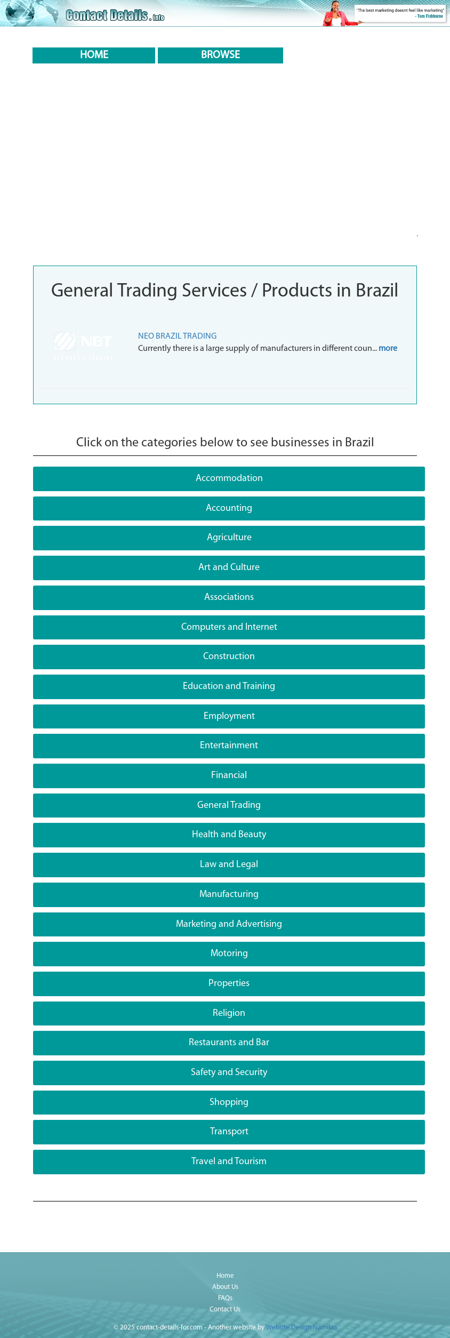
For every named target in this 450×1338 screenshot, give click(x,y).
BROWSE (220, 55)
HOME (94, 55)
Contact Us (225, 1309)
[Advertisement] (225, 180)
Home (225, 1275)
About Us (225, 1287)
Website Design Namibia (301, 1327)
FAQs (225, 1298)
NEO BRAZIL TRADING (177, 336)
